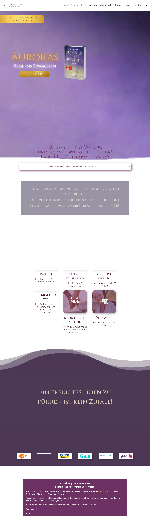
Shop (127, 5)
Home (65, 5)
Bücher (73, 5)
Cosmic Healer (106, 5)
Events (118, 5)
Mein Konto (137, 5)
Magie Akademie (88, 5)
